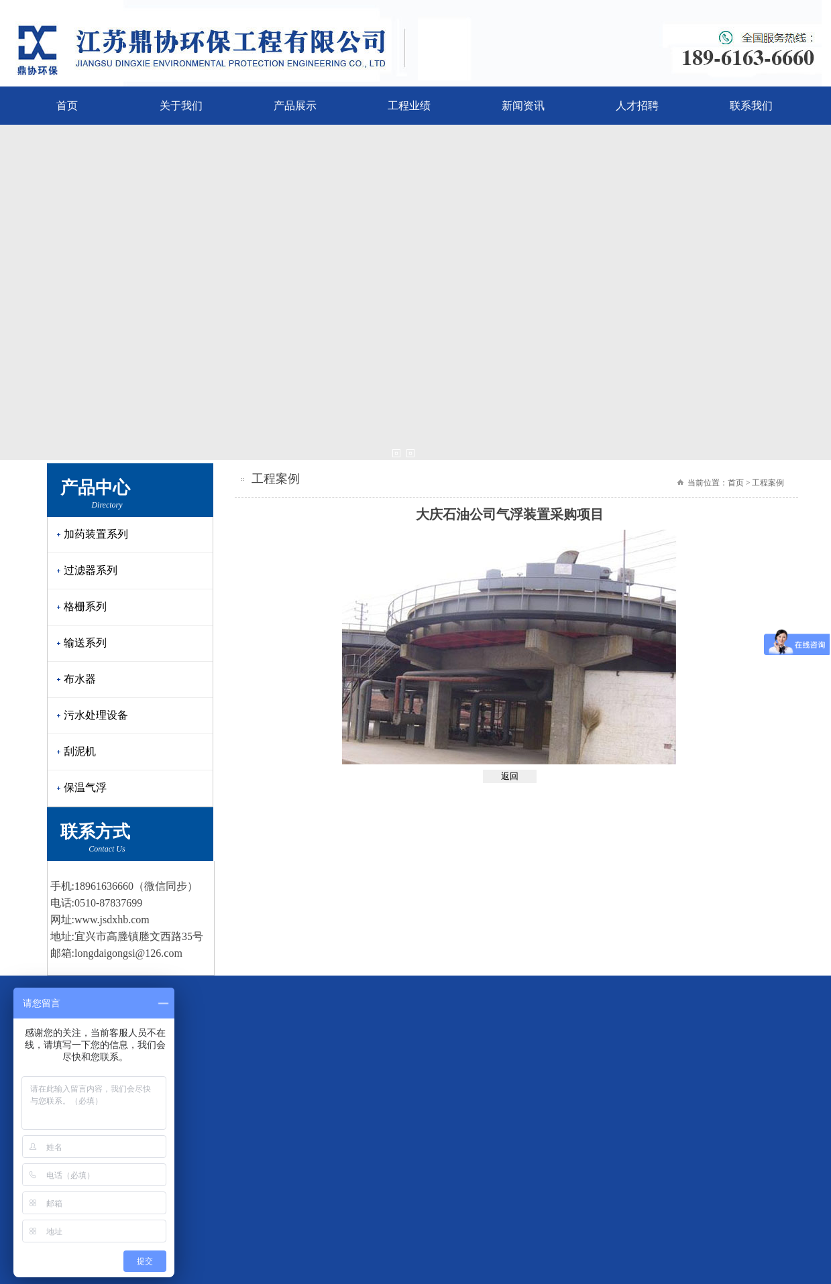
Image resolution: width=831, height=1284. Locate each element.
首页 (67, 105)
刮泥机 (80, 751)
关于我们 (181, 105)
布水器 (80, 679)
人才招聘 (637, 105)
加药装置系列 (96, 534)
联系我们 (751, 105)
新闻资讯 (523, 105)
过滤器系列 (90, 570)
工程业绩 (409, 105)
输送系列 (85, 642)
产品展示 (295, 105)
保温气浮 (85, 787)
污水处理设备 (96, 715)
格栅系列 (85, 606)
